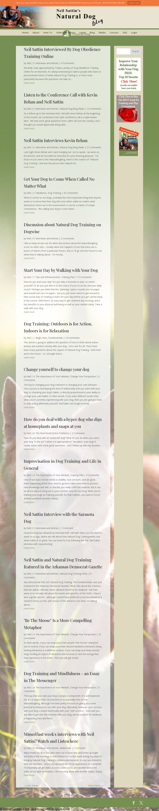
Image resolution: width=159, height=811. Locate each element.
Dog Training (54, 192)
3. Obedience (39, 192)
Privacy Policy (103, 809)
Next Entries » (95, 785)
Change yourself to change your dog (56, 369)
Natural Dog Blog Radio (72, 108)
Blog (92, 32)
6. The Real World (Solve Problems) (51, 433)
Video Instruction (65, 32)
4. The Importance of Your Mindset (51, 376)
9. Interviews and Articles (45, 63)
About (36, 32)
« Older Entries (31, 785)
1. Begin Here (40, 337)
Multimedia (65, 748)
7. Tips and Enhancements (46, 277)
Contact (114, 32)
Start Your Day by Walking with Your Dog (61, 270)
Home (25, 32)
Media (102, 32)
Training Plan (68, 277)
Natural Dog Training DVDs (74, 573)
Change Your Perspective (83, 376)
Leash (82, 32)
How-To (47, 32)
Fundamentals (55, 337)
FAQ (125, 32)
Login (134, 32)
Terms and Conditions (82, 809)
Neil (29, 63)
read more (29, 82)
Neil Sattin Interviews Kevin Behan (55, 140)
